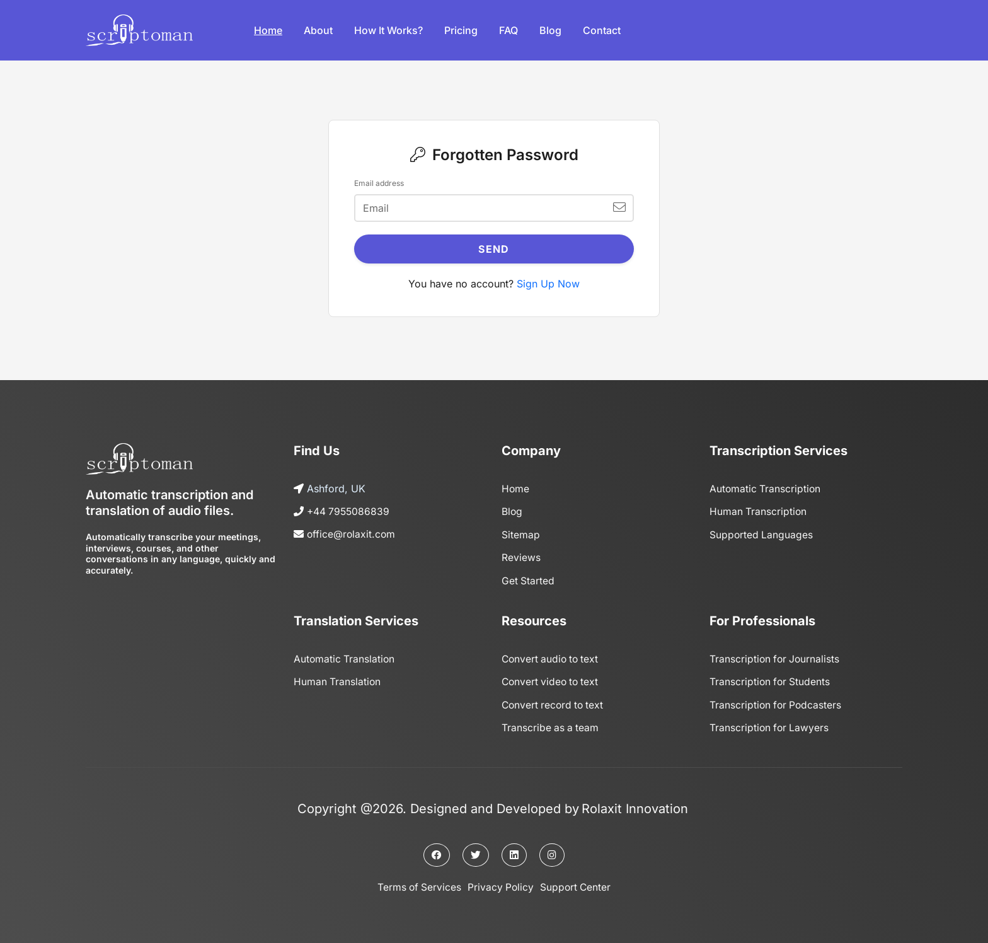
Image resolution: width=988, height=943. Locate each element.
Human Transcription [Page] (758, 511)
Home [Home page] (516, 488)
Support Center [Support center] (577, 885)
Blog (550, 30)
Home (268, 30)
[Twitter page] (475, 853)
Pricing (461, 30)
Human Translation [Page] (338, 680)
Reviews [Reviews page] (521, 556)
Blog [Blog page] (512, 511)
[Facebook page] (436, 853)
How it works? (388, 30)
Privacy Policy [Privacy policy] (500, 885)
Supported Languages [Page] (761, 534)
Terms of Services (418, 885)
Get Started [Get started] (528, 579)
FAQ (508, 30)
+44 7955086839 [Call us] (349, 511)
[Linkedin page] (514, 853)
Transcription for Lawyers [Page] (770, 725)
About (318, 30)
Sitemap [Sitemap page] (521, 534)
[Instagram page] (552, 853)
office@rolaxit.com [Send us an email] (352, 534)
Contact (602, 30)
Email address (379, 183)
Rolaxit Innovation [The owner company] (635, 806)
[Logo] (139, 30)
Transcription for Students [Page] (770, 680)
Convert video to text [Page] (552, 680)
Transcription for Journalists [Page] (775, 657)
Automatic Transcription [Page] (765, 488)
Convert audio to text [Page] (552, 657)
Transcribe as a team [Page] (551, 725)
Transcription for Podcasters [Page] (776, 703)
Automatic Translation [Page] (345, 657)
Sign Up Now (548, 283)
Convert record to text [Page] (554, 703)
